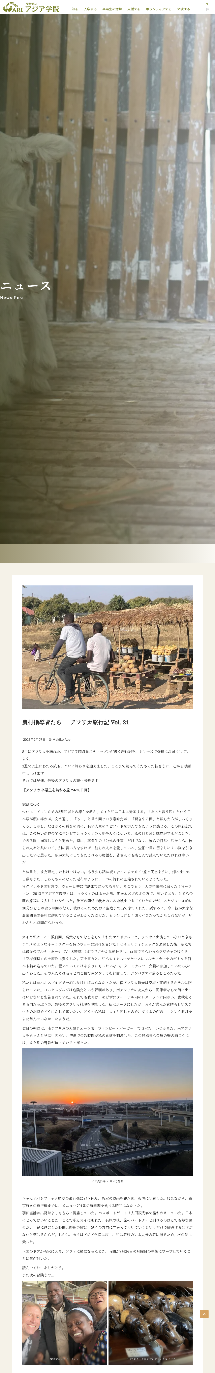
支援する (133, 9)
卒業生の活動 (112, 9)
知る (75, 9)
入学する (90, 9)
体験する (183, 9)
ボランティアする (159, 9)
